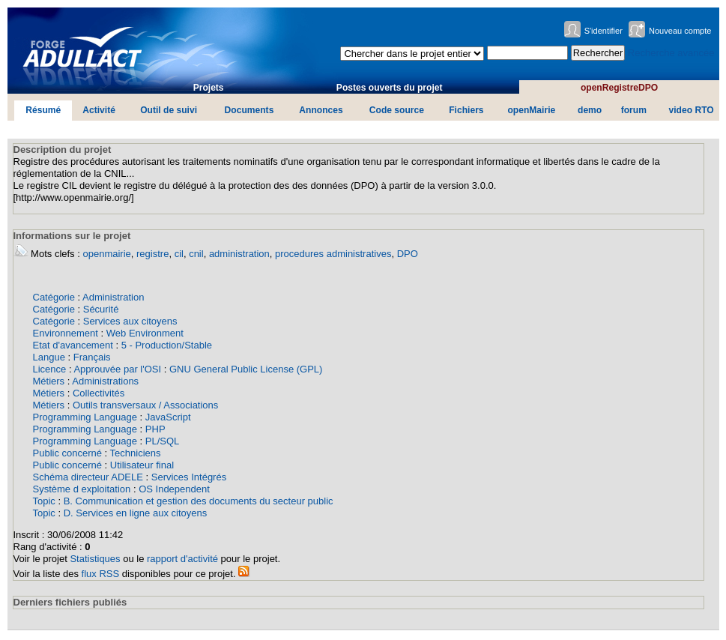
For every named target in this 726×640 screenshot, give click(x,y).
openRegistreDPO (619, 87)
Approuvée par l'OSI (117, 369)
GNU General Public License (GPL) (245, 369)
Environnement (65, 333)
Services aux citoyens (130, 321)
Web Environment (145, 333)
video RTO (691, 110)
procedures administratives (333, 253)
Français (92, 357)
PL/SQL (162, 441)
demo (590, 110)
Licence (50, 369)
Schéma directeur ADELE (88, 477)
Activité (98, 110)
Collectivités (98, 393)
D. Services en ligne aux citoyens (135, 513)
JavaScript (168, 417)
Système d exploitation (82, 489)
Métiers (49, 381)
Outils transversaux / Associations (145, 405)
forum (634, 110)
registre (152, 253)
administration (239, 253)
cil (179, 253)
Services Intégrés (188, 477)
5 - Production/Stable (166, 345)
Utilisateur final (142, 465)
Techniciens (135, 453)
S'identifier (603, 30)
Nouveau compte (680, 30)
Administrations (105, 381)
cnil (196, 253)
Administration (113, 297)
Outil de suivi (168, 110)
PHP (155, 429)
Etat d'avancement (73, 345)
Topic (44, 501)
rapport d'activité (182, 558)
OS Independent (174, 489)
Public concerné (68, 453)
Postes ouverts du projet (389, 87)
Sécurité (101, 309)
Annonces (320, 110)
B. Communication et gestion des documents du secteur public (198, 501)
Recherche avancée (671, 52)
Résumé (43, 110)
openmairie (106, 253)
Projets (208, 87)
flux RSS (101, 573)
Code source (396, 110)
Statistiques (95, 558)
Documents (249, 110)
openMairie (531, 110)
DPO (407, 253)
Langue (49, 357)
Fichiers (466, 110)
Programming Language (85, 417)
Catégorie (54, 297)
